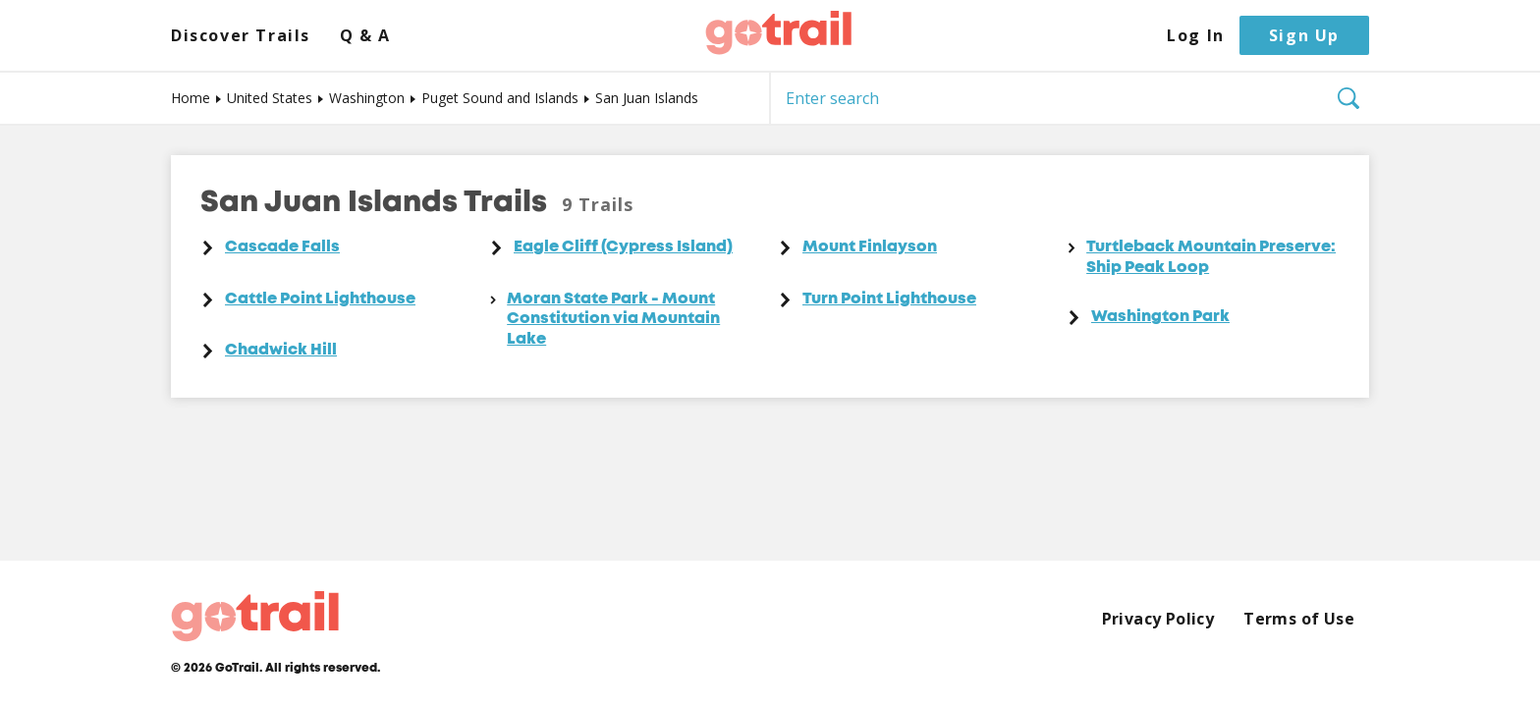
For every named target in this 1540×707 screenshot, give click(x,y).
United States (269, 97)
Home (190, 97)
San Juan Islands (646, 97)
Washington (367, 97)
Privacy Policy (1158, 619)
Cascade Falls (282, 247)
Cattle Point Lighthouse (320, 299)
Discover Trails (240, 36)
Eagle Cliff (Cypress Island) (623, 247)
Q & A (365, 36)
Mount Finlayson (869, 247)
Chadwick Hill (281, 350)
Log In (1196, 36)
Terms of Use (1298, 619)
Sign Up (1304, 35)
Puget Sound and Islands (499, 97)
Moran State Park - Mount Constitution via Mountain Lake (613, 320)
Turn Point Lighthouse (889, 299)
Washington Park (1160, 317)
